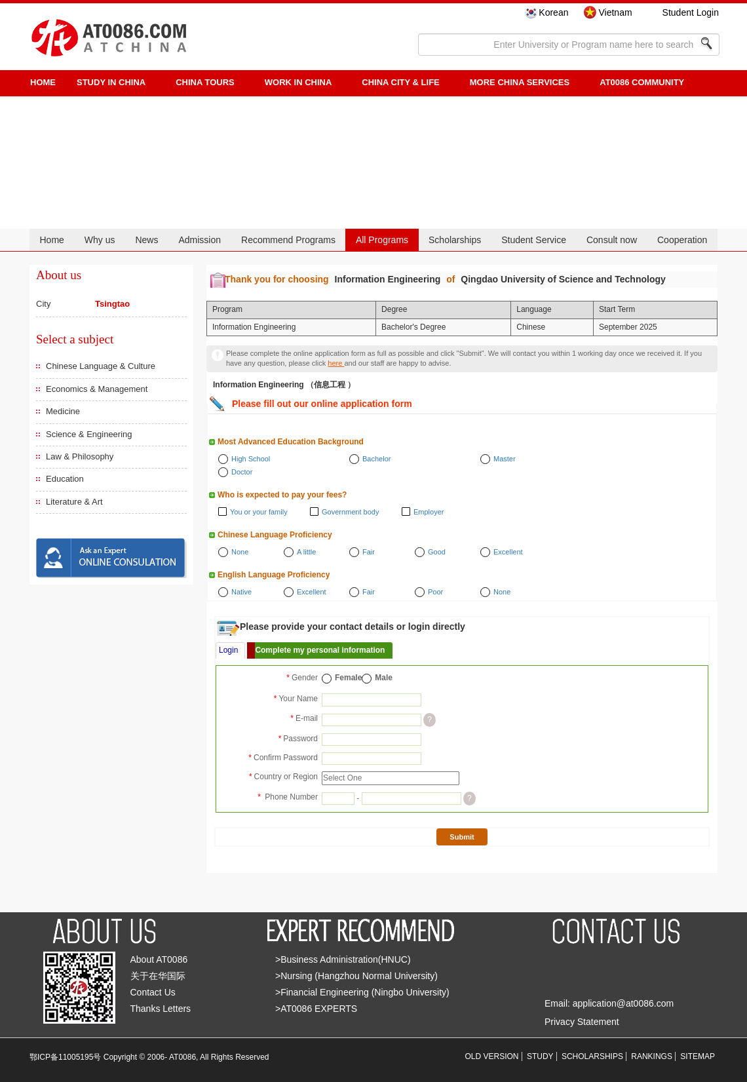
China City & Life (400, 82)
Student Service (533, 240)
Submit (462, 837)
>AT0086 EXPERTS (316, 1008)
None (239, 552)
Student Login (690, 12)
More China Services (519, 82)
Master (504, 459)
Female (348, 677)
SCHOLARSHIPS (592, 1056)
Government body (350, 512)
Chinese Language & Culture (100, 366)
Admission (199, 240)
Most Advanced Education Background (291, 441)
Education (65, 479)
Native (241, 592)
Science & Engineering (89, 434)
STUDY (540, 1056)
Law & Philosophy (79, 456)
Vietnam (615, 12)
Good (437, 552)
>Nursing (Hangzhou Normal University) (356, 976)
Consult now (611, 240)
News (146, 240)
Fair (368, 552)
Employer (428, 512)
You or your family (259, 512)
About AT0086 (159, 959)
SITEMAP (697, 1056)
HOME (43, 82)
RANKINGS (651, 1056)
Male (384, 677)
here (336, 363)
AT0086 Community (642, 82)
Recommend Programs (288, 240)
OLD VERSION (492, 1056)
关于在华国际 (157, 976)
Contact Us (153, 992)
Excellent (508, 552)
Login (228, 650)
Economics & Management (96, 389)
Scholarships (455, 240)
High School (250, 459)
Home (51, 240)
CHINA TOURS (205, 82)
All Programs (382, 240)
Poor (435, 592)
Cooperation (682, 240)
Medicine (63, 411)
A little (306, 552)
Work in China (298, 82)
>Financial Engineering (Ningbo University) (362, 992)
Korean (553, 12)
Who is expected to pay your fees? (282, 494)
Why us (100, 240)
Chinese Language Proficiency (275, 534)
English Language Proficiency (274, 574)
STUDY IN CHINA (111, 82)
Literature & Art (74, 502)
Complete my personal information (320, 650)
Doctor (241, 472)
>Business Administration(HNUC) (343, 959)
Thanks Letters (160, 1008)
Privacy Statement (582, 1021)
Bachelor (376, 459)
